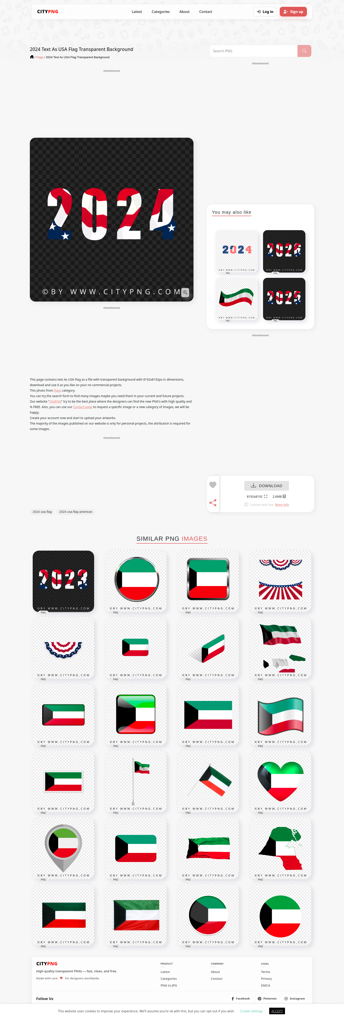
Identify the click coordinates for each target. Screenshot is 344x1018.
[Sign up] (293, 11)
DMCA (265, 985)
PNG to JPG (169, 985)
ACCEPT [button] (277, 1011)
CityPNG (55, 401)
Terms (265, 972)
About (184, 11)
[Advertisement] (112, 103)
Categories (161, 11)
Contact (205, 11)
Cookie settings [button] (251, 1011)
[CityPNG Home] (48, 12)
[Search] (304, 51)
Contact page (82, 407)
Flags (57, 390)
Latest (137, 11)
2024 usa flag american (75, 512)
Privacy (266, 979)
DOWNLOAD (266, 486)
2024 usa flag (42, 512)
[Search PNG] (253, 51)
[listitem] (241, 999)
